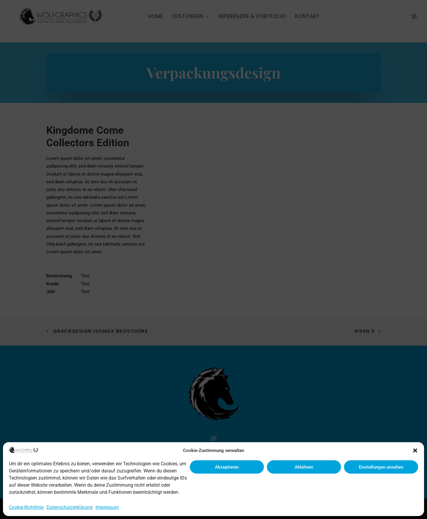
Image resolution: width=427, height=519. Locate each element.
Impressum (107, 507)
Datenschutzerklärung (70, 507)
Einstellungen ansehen (381, 467)
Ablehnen (304, 467)
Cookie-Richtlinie (26, 507)
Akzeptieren (227, 467)
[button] (415, 450)
